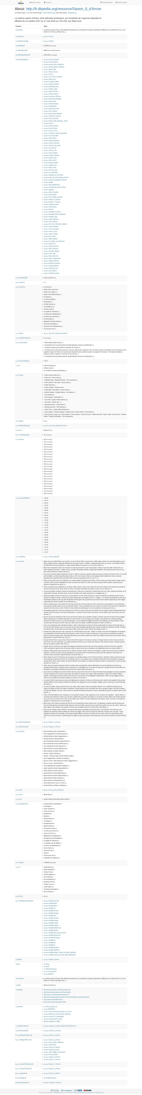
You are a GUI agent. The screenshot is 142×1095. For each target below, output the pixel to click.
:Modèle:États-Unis (52, 935)
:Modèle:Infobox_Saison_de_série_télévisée (60, 952)
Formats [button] (48, 2)
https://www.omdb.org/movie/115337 (55, 1002)
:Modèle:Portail (51, 923)
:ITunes (48, 36)
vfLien (19, 896)
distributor (20, 36)
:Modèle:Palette (51, 920)
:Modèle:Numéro (51, 918)
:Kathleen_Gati (51, 268)
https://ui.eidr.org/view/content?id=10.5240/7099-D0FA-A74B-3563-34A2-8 (66, 997)
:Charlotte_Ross (51, 86)
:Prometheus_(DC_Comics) (55, 187)
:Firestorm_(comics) (52, 116)
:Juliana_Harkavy (51, 155)
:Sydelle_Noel (50, 216)
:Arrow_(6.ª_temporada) (54, 1016)
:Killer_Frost (50, 167)
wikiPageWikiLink (22, 59)
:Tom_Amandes (51, 226)
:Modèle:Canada (51, 901)
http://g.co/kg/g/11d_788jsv (52, 1021)
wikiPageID (20, 45)
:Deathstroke (50, 106)
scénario (20, 731)
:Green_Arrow (50, 131)
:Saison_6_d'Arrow (52, 1030)
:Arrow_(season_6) (50, 1006)
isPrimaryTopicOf (22, 1030)
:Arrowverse (50, 1044)
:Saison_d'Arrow (51, 84)
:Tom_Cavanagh (51, 229)
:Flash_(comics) (51, 118)
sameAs (19, 1006)
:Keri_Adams (50, 270)
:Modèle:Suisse (51, 930)
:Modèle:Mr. (50, 942)
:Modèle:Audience (52, 950)
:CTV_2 (48, 74)
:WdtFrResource (50, 1078)
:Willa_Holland (50, 239)
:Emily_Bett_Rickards (53, 113)
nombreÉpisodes (22, 435)
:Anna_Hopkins (51, 62)
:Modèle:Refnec (51, 925)
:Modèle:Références (52, 928)
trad (18, 799)
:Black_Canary (51, 72)
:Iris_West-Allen (51, 135)
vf (18, 867)
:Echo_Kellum (50, 111)
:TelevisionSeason (50, 969)
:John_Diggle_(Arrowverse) (54, 1052)
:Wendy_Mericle (51, 266)
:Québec (49, 189)
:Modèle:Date (50, 903)
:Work (46, 966)
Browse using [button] (35, 2)
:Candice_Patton (51, 81)
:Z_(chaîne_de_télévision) (54, 241)
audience (20, 282)
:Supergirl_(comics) (52, 212)
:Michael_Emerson (52, 263)
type (18, 964)
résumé (20, 561)
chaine (19, 333)
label (18, 985)
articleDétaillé (21, 278)
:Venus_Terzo (50, 231)
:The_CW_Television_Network (55, 224)
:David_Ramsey (51, 104)
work (27, 13)
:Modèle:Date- (50, 906)
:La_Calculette (50, 172)
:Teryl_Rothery (51, 221)
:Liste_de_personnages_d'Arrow (56, 177)
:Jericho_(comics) (51, 143)
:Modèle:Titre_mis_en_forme (55, 933)
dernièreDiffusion (23, 361)
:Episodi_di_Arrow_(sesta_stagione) (57, 1014)
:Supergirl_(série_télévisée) (54, 214)
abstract (19, 30)
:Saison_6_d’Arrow (52, 1035)
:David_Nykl (50, 101)
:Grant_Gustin (50, 128)
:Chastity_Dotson (51, 273)
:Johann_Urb (50, 150)
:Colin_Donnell (51, 91)
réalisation (20, 556)
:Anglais (49, 41)
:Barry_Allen (50, 69)
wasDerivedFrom (22, 1026)
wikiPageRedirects (23, 1035)
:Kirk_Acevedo (51, 170)
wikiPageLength (22, 50)
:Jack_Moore (50, 138)
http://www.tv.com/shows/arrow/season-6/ (56, 994)
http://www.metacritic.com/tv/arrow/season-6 (57, 989)
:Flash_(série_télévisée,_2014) (56, 121)
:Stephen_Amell (51, 204)
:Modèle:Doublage (52, 937)
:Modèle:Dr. (50, 940)
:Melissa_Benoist (51, 261)
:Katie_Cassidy (51, 162)
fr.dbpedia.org (72, 13)
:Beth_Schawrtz (51, 248)
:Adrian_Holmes (51, 246)
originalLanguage (22, 41)
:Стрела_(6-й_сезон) (53, 1019)
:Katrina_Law (50, 165)
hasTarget (21, 1078)
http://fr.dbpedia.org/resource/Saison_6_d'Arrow (63, 9)
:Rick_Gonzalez (51, 192)
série (19, 790)
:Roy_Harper (50, 194)
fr (18, 365)
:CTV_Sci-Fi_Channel (53, 76)
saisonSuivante (22, 726)
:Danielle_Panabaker (52, 99)
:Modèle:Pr (49, 945)
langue (19, 421)
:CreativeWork (50, 971)
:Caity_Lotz (50, 79)
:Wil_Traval (50, 236)
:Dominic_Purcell (51, 108)
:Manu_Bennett (51, 256)
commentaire (21, 342)
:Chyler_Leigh (50, 89)
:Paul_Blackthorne (52, 185)
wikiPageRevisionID (23, 55)
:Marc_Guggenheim (52, 258)
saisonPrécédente (23, 722)
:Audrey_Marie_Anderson (54, 67)
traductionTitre (22, 804)
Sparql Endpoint (121, 2)
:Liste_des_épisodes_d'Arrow (55, 180)
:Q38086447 (49, 1009)
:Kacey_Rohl (50, 158)
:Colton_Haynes (51, 94)
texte (19, 794)
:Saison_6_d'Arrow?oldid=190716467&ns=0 (60, 1026)
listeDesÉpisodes (23, 425)
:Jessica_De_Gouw (52, 145)
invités (19, 375)
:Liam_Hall (49, 253)
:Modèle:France (51, 910)
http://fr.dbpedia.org (49, 13)
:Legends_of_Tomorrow (53, 175)
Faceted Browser (106, 2)
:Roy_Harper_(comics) (53, 197)
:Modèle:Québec (51, 947)
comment (19, 978)
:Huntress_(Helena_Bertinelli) (55, 133)
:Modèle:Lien (50, 915)
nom (19, 430)
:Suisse (48, 209)
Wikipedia (57, 1092)
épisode (21, 1073)
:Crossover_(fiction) (52, 96)
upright (19, 862)
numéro (20, 439)
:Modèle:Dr (49, 908)
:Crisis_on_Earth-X (52, 1047)
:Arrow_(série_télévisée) (54, 64)
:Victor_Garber (51, 234)
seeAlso (19, 989)
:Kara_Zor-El (50, 160)
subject (19, 959)
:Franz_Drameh (51, 126)
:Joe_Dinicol (50, 148)
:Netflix (48, 182)
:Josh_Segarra (51, 153)
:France (48, 123)
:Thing (46, 964)
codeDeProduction (23, 338)
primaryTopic (22, 1082)
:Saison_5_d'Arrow (52, 199)
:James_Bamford (51, 140)
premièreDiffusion (23, 498)
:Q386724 (49, 974)
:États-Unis (49, 243)
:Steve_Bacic (50, 207)
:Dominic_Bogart (51, 59)
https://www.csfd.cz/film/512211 (53, 999)
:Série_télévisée (51, 219)
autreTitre (20, 287)
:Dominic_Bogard (51, 251)
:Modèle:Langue (51, 913)
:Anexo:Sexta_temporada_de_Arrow (57, 1011)
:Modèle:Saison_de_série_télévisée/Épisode (60, 955)
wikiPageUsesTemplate (24, 901)
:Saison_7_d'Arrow (52, 202)
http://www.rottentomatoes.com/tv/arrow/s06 (57, 992)
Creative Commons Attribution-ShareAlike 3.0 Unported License (87, 1092)
